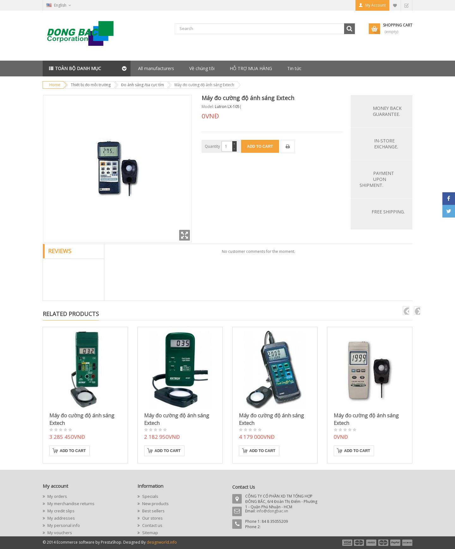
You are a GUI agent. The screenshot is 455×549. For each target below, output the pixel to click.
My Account (375, 5)
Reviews (59, 251)
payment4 (384, 543)
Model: (208, 106)
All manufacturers (156, 68)
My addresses (60, 518)
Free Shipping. (388, 212)
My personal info (63, 525)
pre (406, 310)
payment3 (371, 543)
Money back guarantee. (387, 111)
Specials (149, 496)
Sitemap (149, 532)
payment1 (347, 543)
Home (54, 84)
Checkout (406, 5)
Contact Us (243, 487)
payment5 (395, 543)
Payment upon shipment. (377, 179)
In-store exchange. (386, 144)
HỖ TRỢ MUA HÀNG (251, 68)
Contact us (151, 525)
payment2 (359, 543)
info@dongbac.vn (272, 511)
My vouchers (59, 532)
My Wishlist (395, 5)
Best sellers (153, 511)
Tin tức (294, 68)
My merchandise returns (70, 503)
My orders (56, 496)
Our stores (152, 518)
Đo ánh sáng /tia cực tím (142, 84)
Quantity (212, 146)
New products (155, 503)
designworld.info (162, 542)
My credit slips (60, 511)
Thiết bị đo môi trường (91, 84)
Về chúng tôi (202, 68)
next (417, 310)
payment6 (406, 543)
